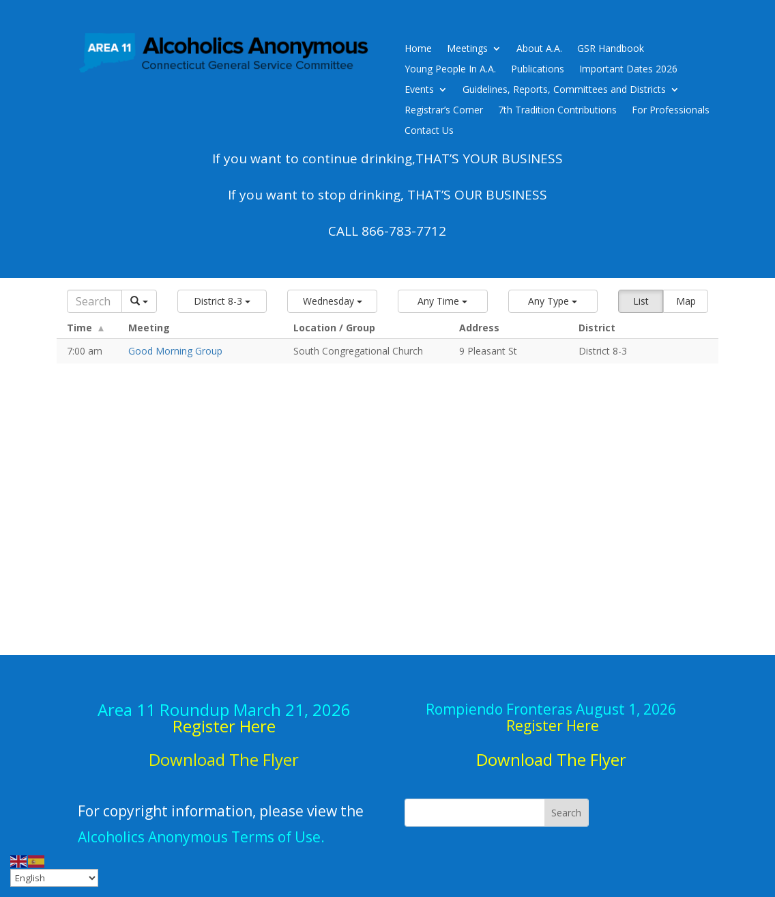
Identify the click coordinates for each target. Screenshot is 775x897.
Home (418, 49)
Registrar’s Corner (444, 110)
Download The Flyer (551, 759)
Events (419, 90)
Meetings (467, 49)
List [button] (641, 300)
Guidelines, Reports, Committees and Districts (564, 90)
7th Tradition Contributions (557, 110)
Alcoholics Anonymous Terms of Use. (201, 836)
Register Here (224, 726)
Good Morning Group (175, 350)
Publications (537, 69)
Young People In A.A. (450, 69)
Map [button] (686, 300)
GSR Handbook (610, 49)
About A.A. (539, 49)
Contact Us (429, 131)
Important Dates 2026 (628, 69)
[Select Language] (54, 878)
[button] (222, 301)
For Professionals (671, 110)
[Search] (94, 301)
